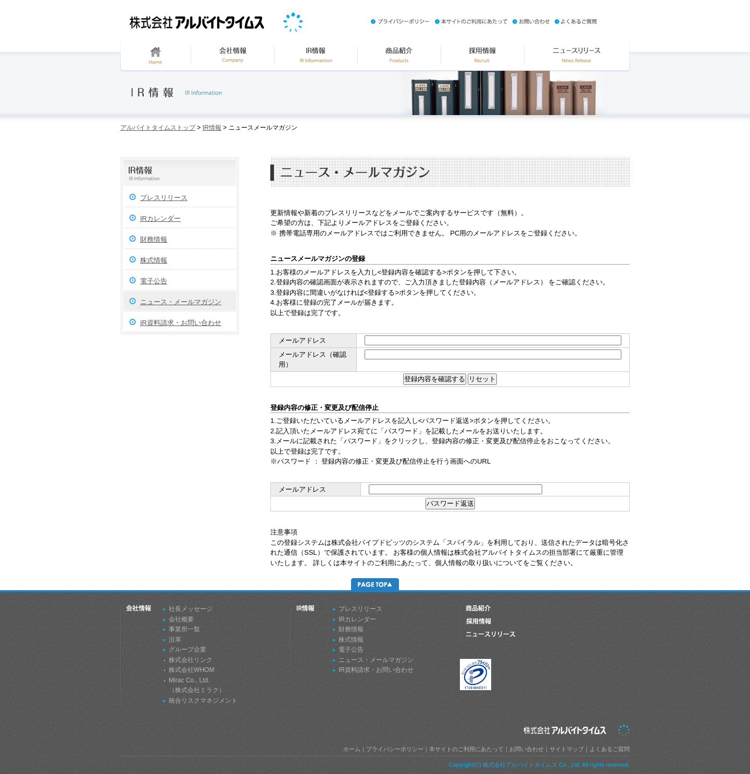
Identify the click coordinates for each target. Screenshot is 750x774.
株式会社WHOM (192, 669)
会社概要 (181, 619)
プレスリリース (164, 198)
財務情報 (153, 239)
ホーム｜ (354, 749)
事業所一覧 (184, 629)
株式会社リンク (191, 660)
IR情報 (212, 127)
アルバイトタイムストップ (157, 127)
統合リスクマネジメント (203, 700)
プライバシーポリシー (394, 749)
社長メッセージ (191, 609)
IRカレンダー (160, 218)
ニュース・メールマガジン (180, 302)
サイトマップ (566, 749)
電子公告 (153, 281)
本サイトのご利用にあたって (466, 749)
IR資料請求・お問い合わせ (180, 323)
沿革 (175, 639)
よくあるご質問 (610, 749)
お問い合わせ (526, 749)
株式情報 (153, 260)
